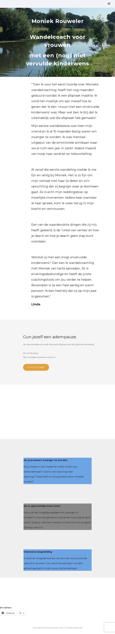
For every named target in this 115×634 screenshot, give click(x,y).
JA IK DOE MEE (36, 367)
